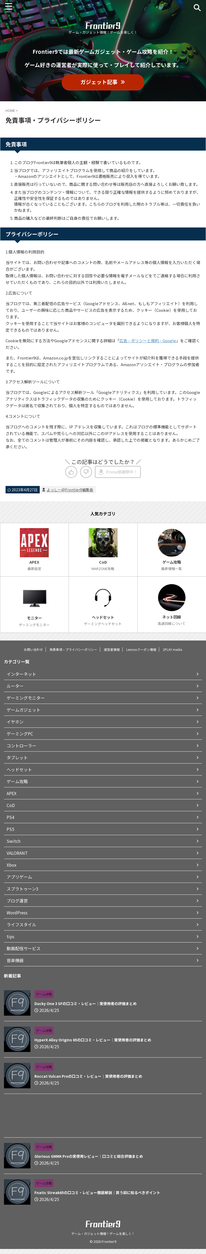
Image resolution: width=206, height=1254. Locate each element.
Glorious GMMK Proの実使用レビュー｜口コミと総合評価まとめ (88, 1161)
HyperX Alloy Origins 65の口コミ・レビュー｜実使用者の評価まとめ (92, 1044)
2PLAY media (172, 654)
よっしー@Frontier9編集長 (70, 489)
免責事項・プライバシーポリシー (73, 654)
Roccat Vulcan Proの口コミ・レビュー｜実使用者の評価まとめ (88, 1081)
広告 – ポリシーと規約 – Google (147, 340)
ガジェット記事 (103, 82)
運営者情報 (112, 654)
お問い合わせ (33, 654)
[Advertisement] (103, 1121)
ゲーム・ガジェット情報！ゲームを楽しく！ (103, 1238)
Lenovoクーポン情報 (141, 654)
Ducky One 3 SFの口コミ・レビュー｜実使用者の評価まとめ (85, 1008)
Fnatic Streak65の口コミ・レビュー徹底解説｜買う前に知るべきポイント (97, 1197)
